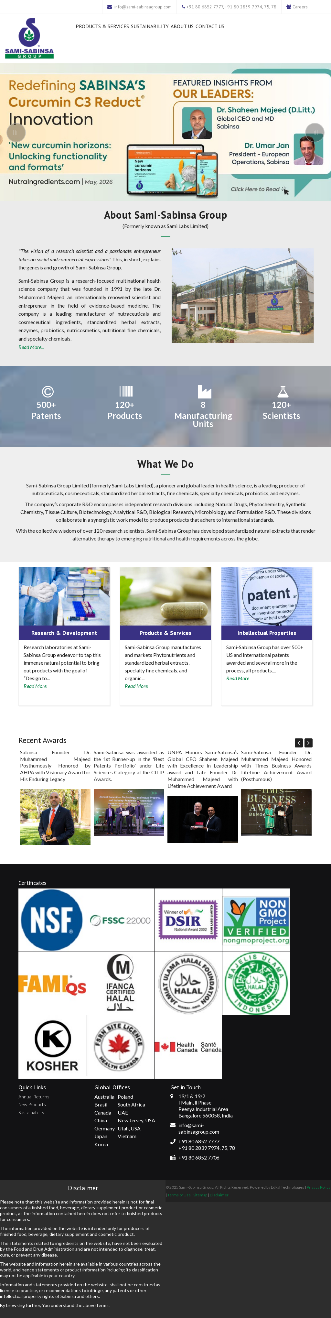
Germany (104, 1128)
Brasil (100, 1104)
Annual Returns (33, 1096)
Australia (104, 1097)
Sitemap (200, 1195)
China (100, 1120)
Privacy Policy (318, 1187)
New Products (32, 1104)
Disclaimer (219, 1195)
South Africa (131, 1104)
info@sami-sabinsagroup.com (143, 7)
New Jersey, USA (136, 1120)
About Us (182, 26)
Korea (101, 1144)
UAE (123, 1112)
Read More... (31, 347)
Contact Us (210, 26)
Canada (102, 1112)
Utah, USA (129, 1128)
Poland (125, 1097)
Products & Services (102, 26)
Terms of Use (179, 1195)
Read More (35, 686)
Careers (300, 7)
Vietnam (127, 1136)
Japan (100, 1136)
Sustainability (150, 26)
